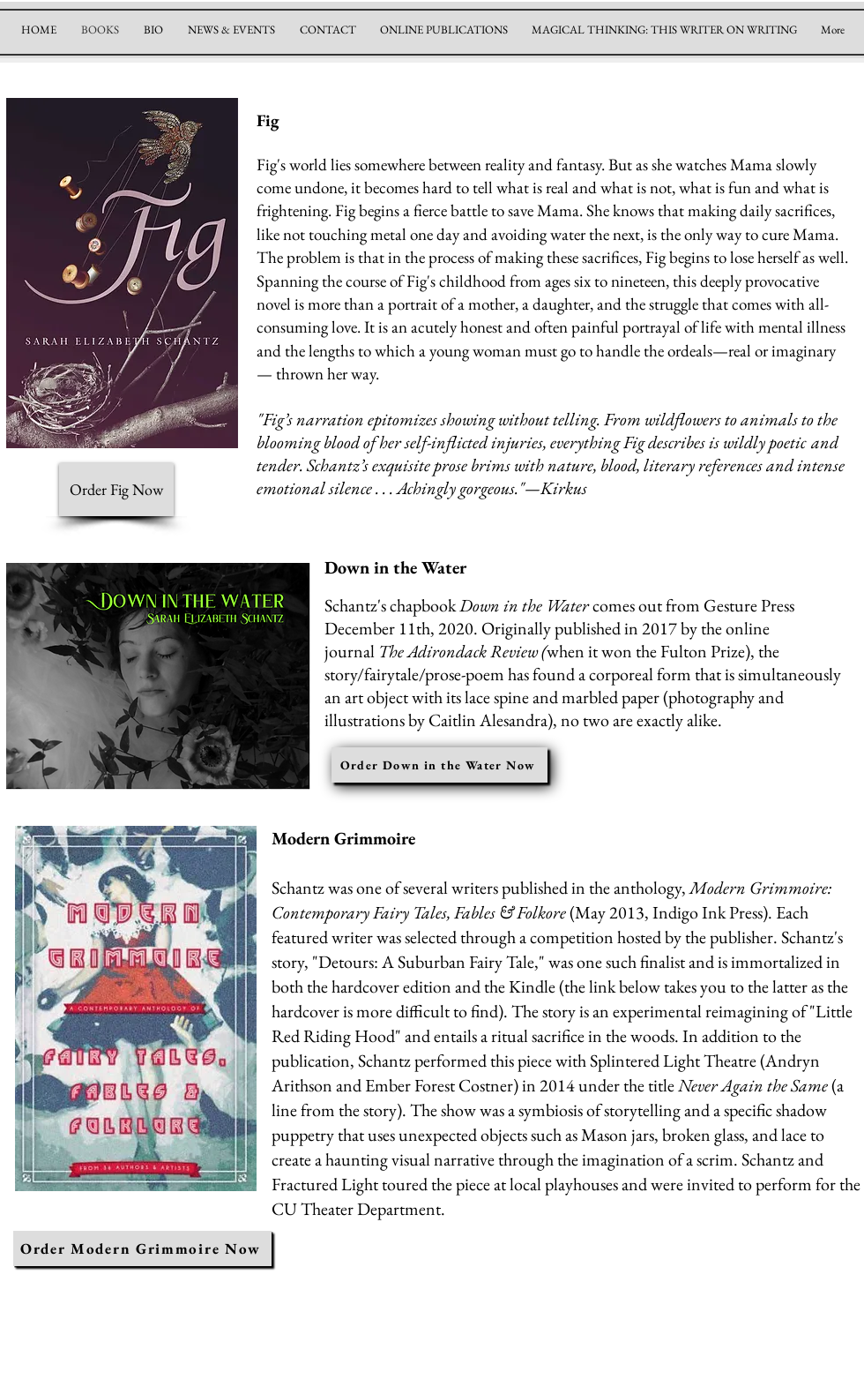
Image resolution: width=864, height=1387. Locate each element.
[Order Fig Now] (116, 489)
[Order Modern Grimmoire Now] (142, 1248)
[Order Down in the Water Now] (439, 765)
